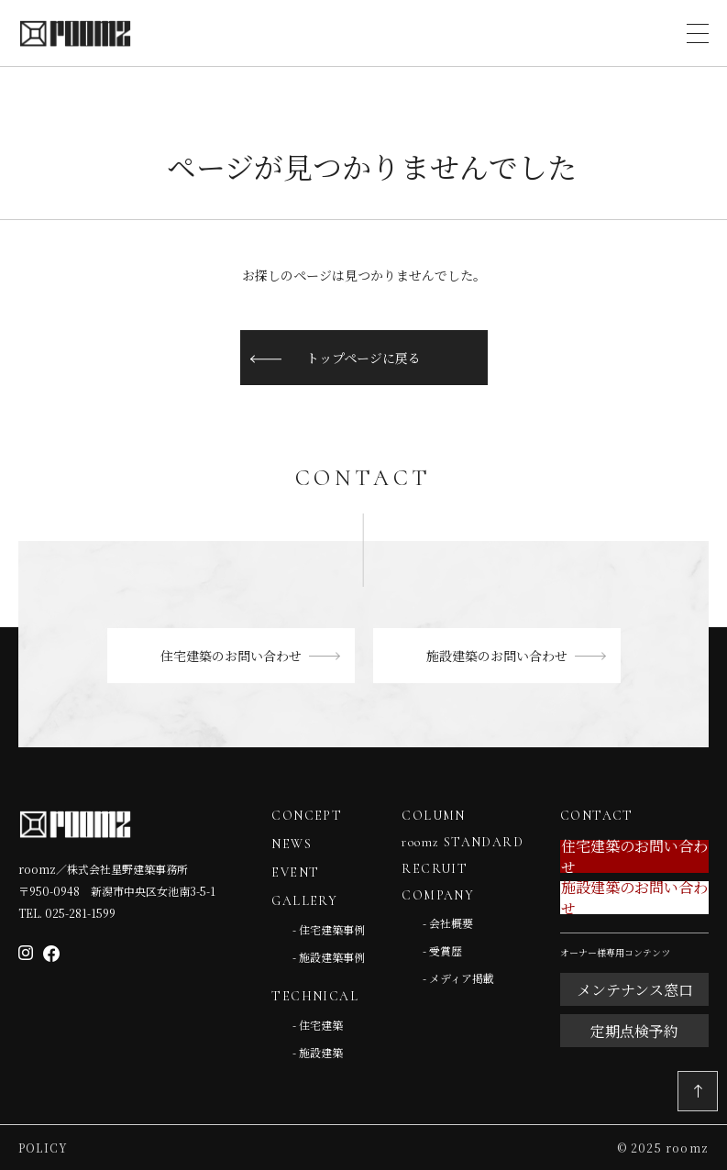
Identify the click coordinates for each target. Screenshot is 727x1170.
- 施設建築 (317, 1052)
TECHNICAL (314, 996)
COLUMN (433, 815)
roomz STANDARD (462, 842)
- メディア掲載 (458, 978)
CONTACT (596, 815)
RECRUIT (435, 869)
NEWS (291, 844)
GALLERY (304, 901)
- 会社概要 (448, 923)
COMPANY (438, 895)
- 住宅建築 (317, 1024)
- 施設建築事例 (328, 957)
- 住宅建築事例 (328, 929)
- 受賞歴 (442, 950)
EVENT (295, 872)
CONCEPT (306, 815)
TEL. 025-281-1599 (67, 913)
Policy (43, 1147)
